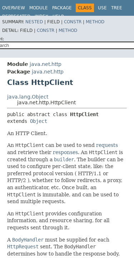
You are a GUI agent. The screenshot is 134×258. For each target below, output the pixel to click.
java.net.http (45, 64)
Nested (34, 21)
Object (38, 121)
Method (95, 21)
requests (107, 145)
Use (102, 7)
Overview (13, 7)
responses (65, 152)
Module (38, 7)
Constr (72, 21)
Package (62, 7)
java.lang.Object (27, 97)
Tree (116, 7)
